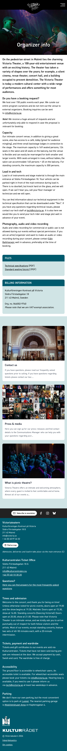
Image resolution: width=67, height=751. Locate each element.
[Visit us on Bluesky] (54, 513)
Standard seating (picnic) (17, 269)
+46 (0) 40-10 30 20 (12, 574)
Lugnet (25, 701)
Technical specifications (16, 265)
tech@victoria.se (35, 210)
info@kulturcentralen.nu (14, 571)
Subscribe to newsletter (24, 513)
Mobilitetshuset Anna (15, 704)
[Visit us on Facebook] (40, 513)
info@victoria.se (13, 113)
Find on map (10, 545)
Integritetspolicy (9, 740)
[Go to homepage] (33, 6)
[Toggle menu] (63, 5)
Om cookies (7, 744)
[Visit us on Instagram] (47, 513)
